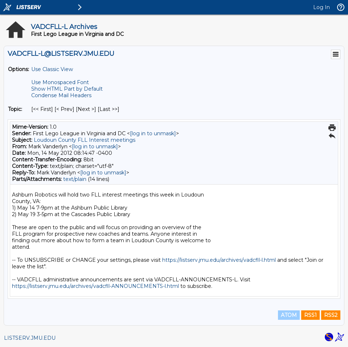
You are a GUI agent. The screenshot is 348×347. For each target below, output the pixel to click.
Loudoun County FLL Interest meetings (84, 140)
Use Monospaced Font (60, 82)
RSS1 (310, 315)
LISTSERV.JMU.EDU (30, 338)
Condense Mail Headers (61, 95)
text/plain (74, 179)
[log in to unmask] (153, 133)
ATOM (289, 315)
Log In (321, 7)
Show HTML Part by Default (67, 89)
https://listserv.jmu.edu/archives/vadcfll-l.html (219, 260)
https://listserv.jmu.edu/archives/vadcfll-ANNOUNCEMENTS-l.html (95, 286)
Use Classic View (52, 69)
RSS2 (330, 315)
